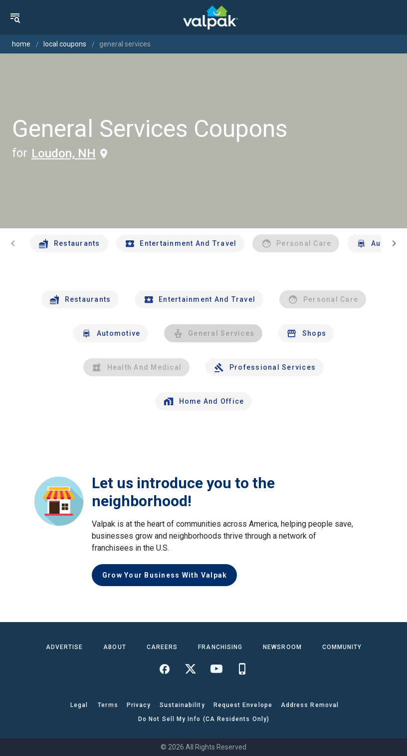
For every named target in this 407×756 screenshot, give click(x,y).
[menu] (15, 17)
